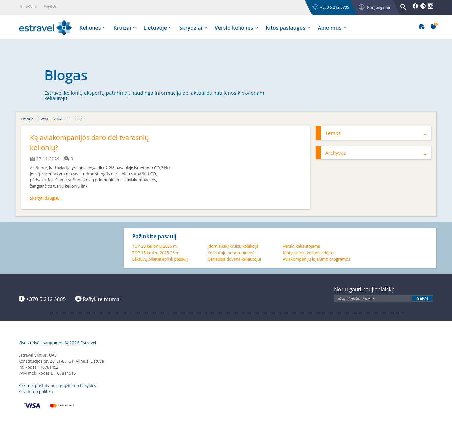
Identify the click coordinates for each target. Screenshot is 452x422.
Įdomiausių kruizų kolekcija (232, 246)
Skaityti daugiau (45, 198)
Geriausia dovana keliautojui (234, 259)
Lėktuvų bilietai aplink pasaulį (160, 259)
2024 (57, 119)
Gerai (422, 298)
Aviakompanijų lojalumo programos (316, 259)
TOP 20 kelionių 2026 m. (155, 246)
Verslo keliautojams (301, 246)
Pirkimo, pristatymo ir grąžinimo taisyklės (57, 385)
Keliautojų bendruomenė (230, 253)
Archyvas (376, 152)
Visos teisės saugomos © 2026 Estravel (57, 343)
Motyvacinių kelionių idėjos (308, 253)
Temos (376, 133)
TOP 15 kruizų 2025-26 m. (156, 253)
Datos (43, 119)
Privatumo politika (36, 391)
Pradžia (27, 119)
